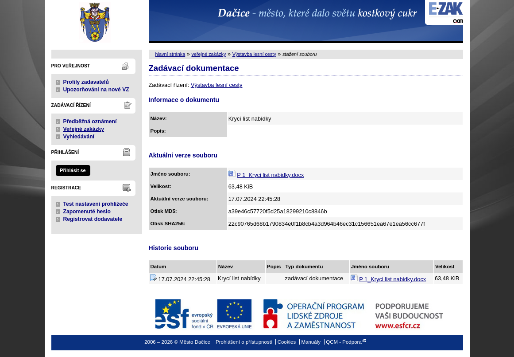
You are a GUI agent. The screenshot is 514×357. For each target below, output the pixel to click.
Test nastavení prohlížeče (95, 204)
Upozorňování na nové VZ (96, 89)
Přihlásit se (72, 170)
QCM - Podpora (344, 342)
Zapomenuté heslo (87, 211)
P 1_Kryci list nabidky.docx (270, 175)
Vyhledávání (79, 136)
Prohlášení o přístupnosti (244, 342)
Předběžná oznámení (90, 121)
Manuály (311, 342)
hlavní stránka (170, 54)
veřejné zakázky (208, 54)
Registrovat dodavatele (93, 219)
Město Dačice (97, 21)
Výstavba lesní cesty (254, 54)
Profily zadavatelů (86, 82)
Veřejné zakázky (83, 129)
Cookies (287, 342)
